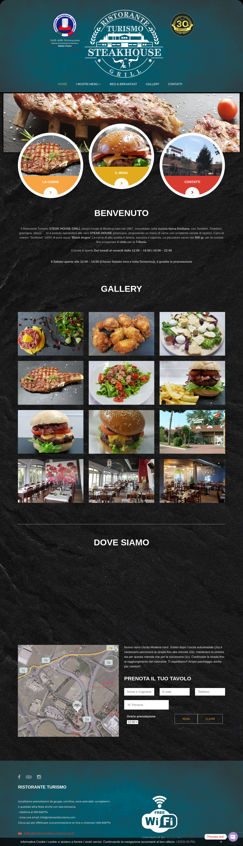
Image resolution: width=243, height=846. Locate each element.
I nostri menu (88, 84)
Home (62, 84)
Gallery (152, 84)
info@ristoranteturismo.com (49, 833)
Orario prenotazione (141, 716)
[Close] (221, 841)
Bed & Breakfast (123, 84)
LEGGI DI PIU (185, 842)
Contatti (175, 84)
